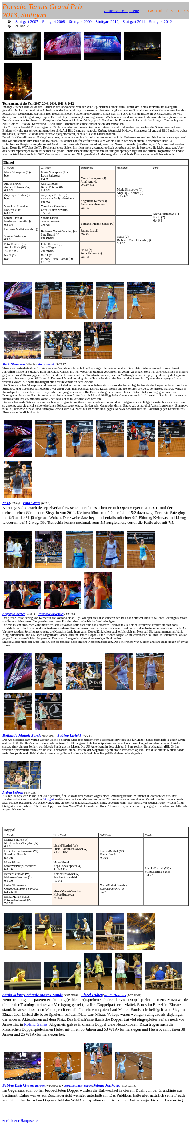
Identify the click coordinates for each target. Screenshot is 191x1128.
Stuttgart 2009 (80, 21)
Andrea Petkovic (12, 792)
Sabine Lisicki (69, 735)
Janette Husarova (115, 995)
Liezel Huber (92, 994)
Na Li (6, 503)
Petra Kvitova (31, 503)
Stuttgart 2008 (53, 21)
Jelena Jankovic (107, 1085)
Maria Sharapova (13, 364)
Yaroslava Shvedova (50, 614)
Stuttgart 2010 (107, 21)
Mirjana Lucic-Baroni (78, 1085)
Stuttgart (48, 799)
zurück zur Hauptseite (121, 10)
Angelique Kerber (13, 614)
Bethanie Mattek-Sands (21, 735)
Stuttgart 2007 (26, 21)
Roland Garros (35, 1024)
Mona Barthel (36, 1085)
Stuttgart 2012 (160, 21)
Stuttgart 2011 (133, 21)
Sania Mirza (12, 994)
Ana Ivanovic (46, 364)
